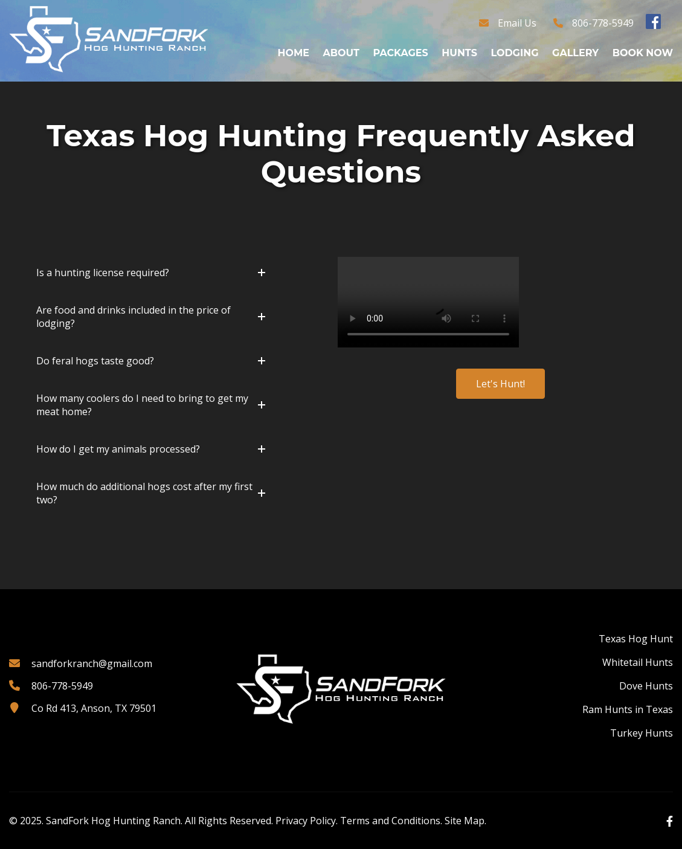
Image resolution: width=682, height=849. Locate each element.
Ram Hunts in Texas (627, 709)
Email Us (517, 23)
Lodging (514, 53)
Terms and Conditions (390, 820)
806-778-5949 (603, 23)
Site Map (464, 820)
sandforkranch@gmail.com (91, 663)
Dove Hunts (646, 685)
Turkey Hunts (641, 733)
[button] (150, 272)
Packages (400, 53)
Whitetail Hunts (637, 662)
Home (293, 53)
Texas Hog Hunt (636, 638)
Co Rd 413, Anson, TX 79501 (93, 708)
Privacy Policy (305, 820)
